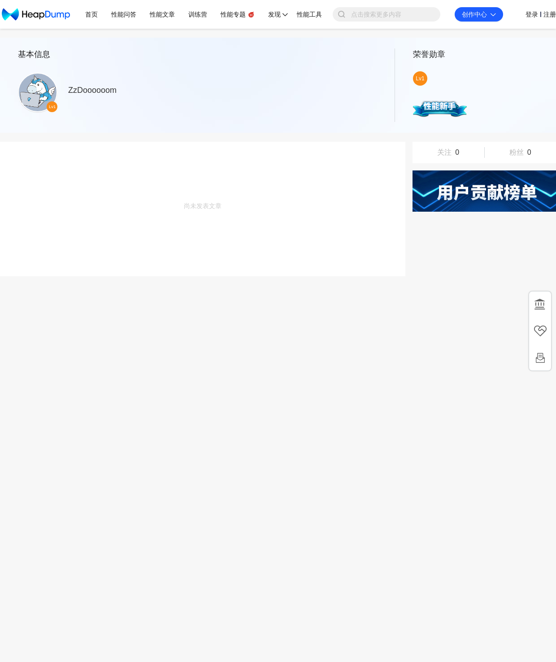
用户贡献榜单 (484, 191)
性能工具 (309, 14)
